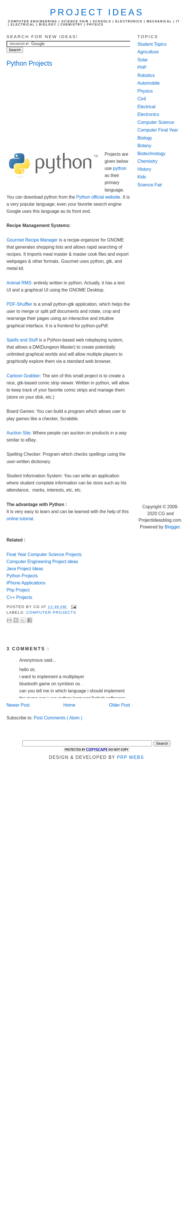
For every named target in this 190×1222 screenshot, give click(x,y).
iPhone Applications (26, 582)
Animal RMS (19, 282)
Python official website (98, 197)
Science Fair (150, 184)
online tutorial (20, 518)
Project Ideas (97, 12)
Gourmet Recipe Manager (32, 240)
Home (69, 705)
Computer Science (156, 122)
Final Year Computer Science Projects (44, 554)
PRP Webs (130, 757)
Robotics (146, 75)
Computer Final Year (158, 130)
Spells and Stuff (22, 340)
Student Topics (152, 44)
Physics (145, 91)
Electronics (148, 114)
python (119, 168)
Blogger (172, 526)
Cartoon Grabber (23, 375)
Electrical (147, 106)
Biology (145, 138)
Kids (142, 176)
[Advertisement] (51, 110)
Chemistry (148, 161)
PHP (142, 67)
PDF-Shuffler (19, 304)
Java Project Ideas (25, 568)
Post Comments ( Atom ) (58, 717)
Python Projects (29, 63)
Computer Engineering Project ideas (42, 561)
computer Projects (51, 612)
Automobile (149, 83)
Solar (143, 59)
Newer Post (18, 705)
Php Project (18, 590)
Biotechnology (152, 153)
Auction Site (18, 432)
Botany (144, 145)
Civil (142, 98)
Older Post (119, 705)
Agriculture (148, 51)
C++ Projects (19, 597)
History (144, 169)
